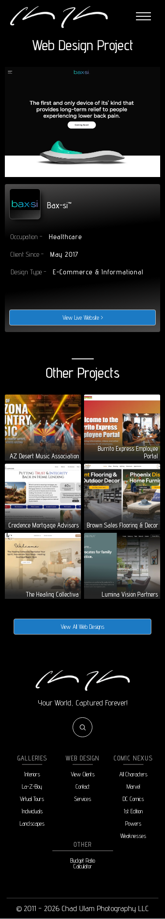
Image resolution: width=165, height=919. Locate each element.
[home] (59, 17)
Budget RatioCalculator (82, 863)
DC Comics (133, 799)
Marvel (133, 787)
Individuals (32, 811)
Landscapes (32, 824)
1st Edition (133, 811)
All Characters (133, 774)
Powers (133, 824)
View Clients (83, 774)
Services (82, 799)
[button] (143, 17)
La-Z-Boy (32, 787)
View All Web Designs (82, 626)
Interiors (32, 774)
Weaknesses (133, 836)
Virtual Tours (32, 799)
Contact (83, 787)
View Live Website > (82, 317)
